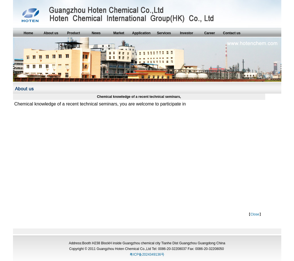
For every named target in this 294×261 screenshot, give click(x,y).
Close (255, 214)
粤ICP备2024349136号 (147, 254)
